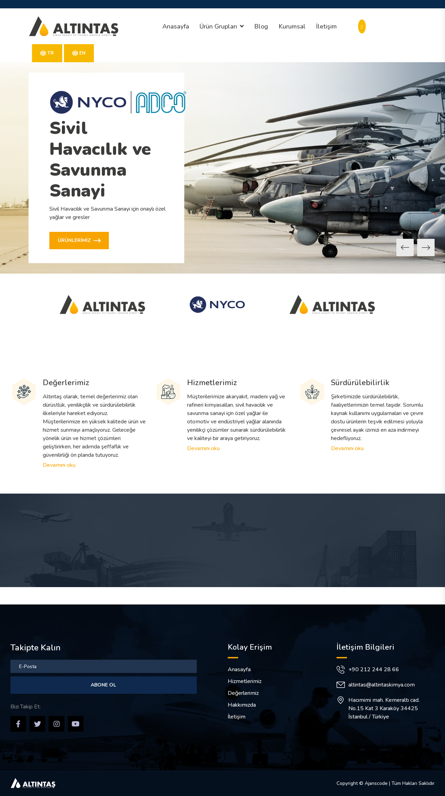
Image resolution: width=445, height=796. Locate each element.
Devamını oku (59, 465)
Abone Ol (103, 685)
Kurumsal (292, 26)
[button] (405, 247)
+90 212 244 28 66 (373, 669)
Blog (261, 26)
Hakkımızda (242, 705)
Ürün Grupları (218, 26)
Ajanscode (376, 783)
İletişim (326, 26)
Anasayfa (175, 26)
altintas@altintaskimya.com (381, 685)
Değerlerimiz (66, 382)
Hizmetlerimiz (212, 382)
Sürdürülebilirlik (360, 382)
